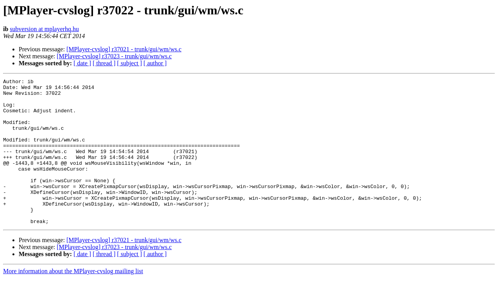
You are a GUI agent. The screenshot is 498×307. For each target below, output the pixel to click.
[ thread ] (104, 63)
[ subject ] (129, 63)
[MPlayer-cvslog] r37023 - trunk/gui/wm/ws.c (114, 56)
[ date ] (82, 63)
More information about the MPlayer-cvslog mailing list (73, 300)
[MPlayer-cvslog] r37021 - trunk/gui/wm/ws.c (124, 49)
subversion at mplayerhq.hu (44, 29)
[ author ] (155, 63)
